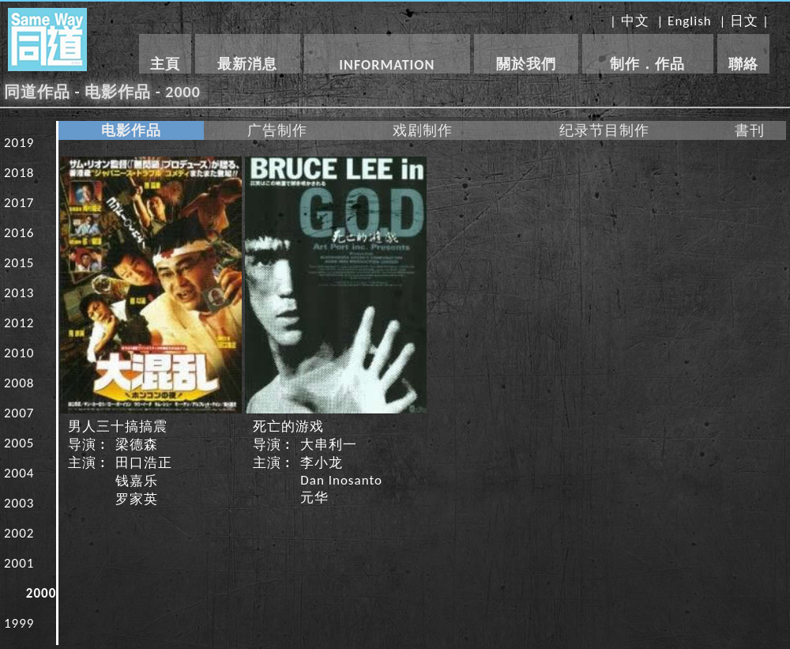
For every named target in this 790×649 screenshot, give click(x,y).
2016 (19, 233)
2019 (19, 142)
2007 (19, 413)
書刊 (750, 130)
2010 (19, 353)
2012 (19, 323)
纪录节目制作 (604, 130)
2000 (41, 593)
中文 (635, 21)
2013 (19, 293)
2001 (19, 563)
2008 (19, 383)
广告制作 (277, 130)
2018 (19, 172)
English (690, 21)
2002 (19, 533)
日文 (744, 21)
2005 (19, 443)
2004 (19, 473)
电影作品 (131, 130)
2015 (19, 263)
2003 (19, 503)
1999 (19, 623)
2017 (19, 202)
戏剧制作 (423, 130)
